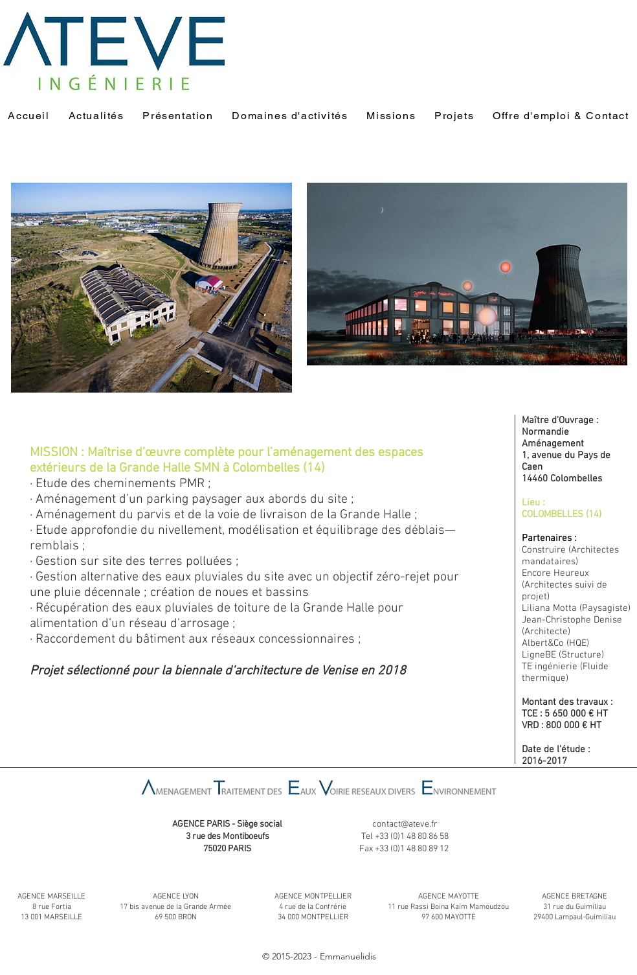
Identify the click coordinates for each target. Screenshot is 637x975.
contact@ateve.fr (405, 824)
